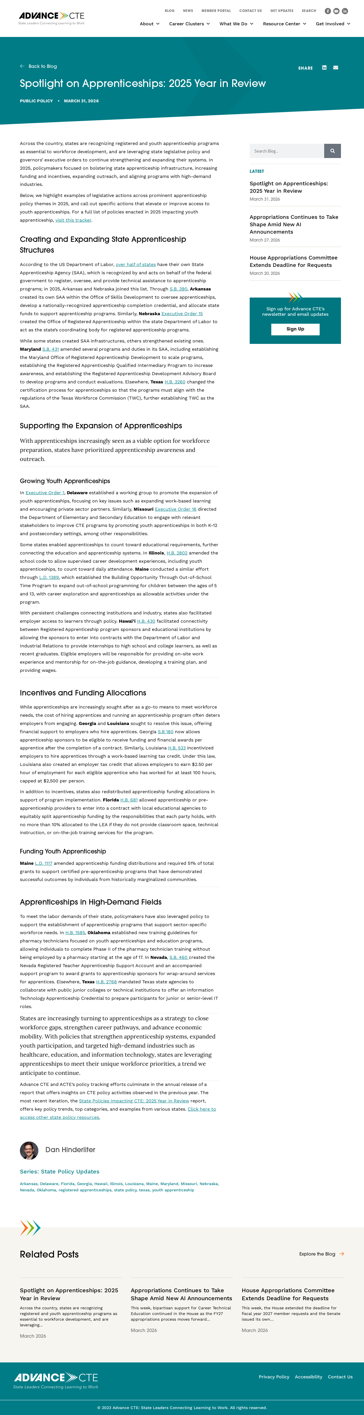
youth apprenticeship (173, 1190)
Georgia (84, 1183)
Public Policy (36, 100)
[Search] (332, 151)
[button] (309, 11)
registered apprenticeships (85, 1190)
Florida (68, 1183)
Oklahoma (46, 1190)
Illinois (116, 1183)
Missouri (189, 1183)
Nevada (27, 1190)
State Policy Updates (70, 1171)
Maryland (169, 1183)
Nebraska (209, 1183)
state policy (125, 1190)
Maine (152, 1183)
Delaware (49, 1183)
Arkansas (29, 1183)
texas (144, 1190)
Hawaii (100, 1183)
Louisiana (134, 1183)
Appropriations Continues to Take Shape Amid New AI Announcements (294, 224)
